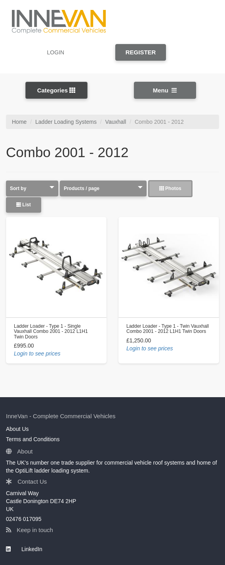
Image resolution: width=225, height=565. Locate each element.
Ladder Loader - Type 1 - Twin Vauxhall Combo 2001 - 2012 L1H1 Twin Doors (167, 328)
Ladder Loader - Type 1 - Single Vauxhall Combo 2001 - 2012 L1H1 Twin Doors (51, 331)
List (23, 205)
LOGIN (56, 52)
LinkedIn (24, 549)
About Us (17, 429)
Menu (165, 90)
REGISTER (141, 52)
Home (19, 122)
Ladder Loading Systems (66, 122)
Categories (56, 90)
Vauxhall (115, 122)
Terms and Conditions (32, 439)
